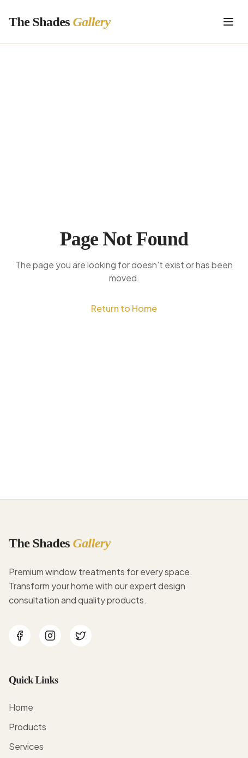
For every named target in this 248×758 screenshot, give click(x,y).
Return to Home (124, 308)
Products (27, 726)
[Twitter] (81, 635)
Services (26, 746)
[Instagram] (50, 635)
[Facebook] (20, 635)
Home (21, 707)
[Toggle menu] (228, 22)
